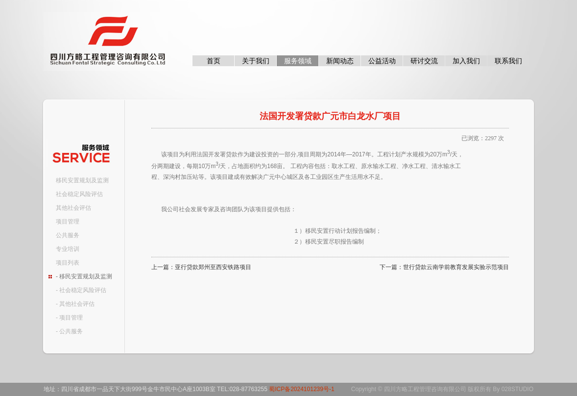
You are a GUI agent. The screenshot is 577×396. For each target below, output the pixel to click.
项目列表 (67, 262)
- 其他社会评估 (75, 303)
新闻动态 (340, 61)
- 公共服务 (69, 331)
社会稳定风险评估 (79, 194)
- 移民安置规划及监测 (84, 276)
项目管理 (67, 221)
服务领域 (298, 61)
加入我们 (466, 61)
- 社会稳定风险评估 (81, 290)
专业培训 (67, 249)
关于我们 (255, 61)
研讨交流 (424, 61)
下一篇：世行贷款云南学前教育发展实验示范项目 (444, 267)
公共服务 (67, 235)
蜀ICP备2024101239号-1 (301, 389)
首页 (213, 61)
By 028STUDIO (513, 389)
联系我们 (508, 61)
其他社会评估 (73, 207)
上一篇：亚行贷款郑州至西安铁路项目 (201, 267)
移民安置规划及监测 (82, 180)
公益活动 (382, 61)
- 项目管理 (69, 317)
